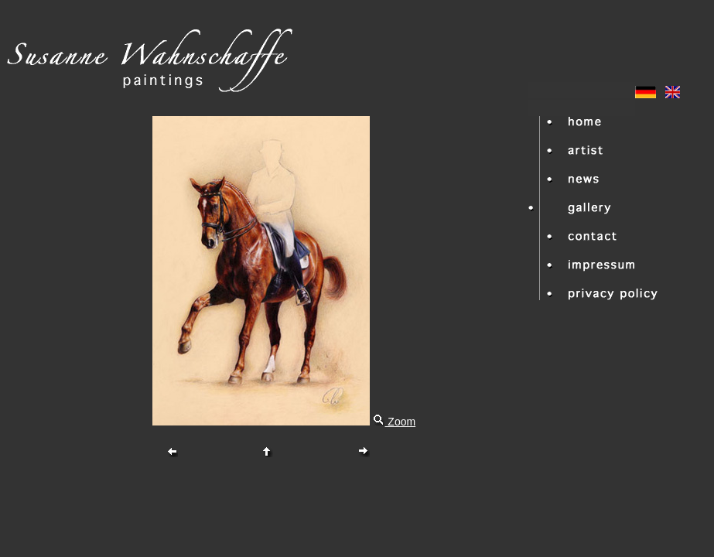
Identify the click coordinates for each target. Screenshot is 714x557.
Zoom (393, 421)
